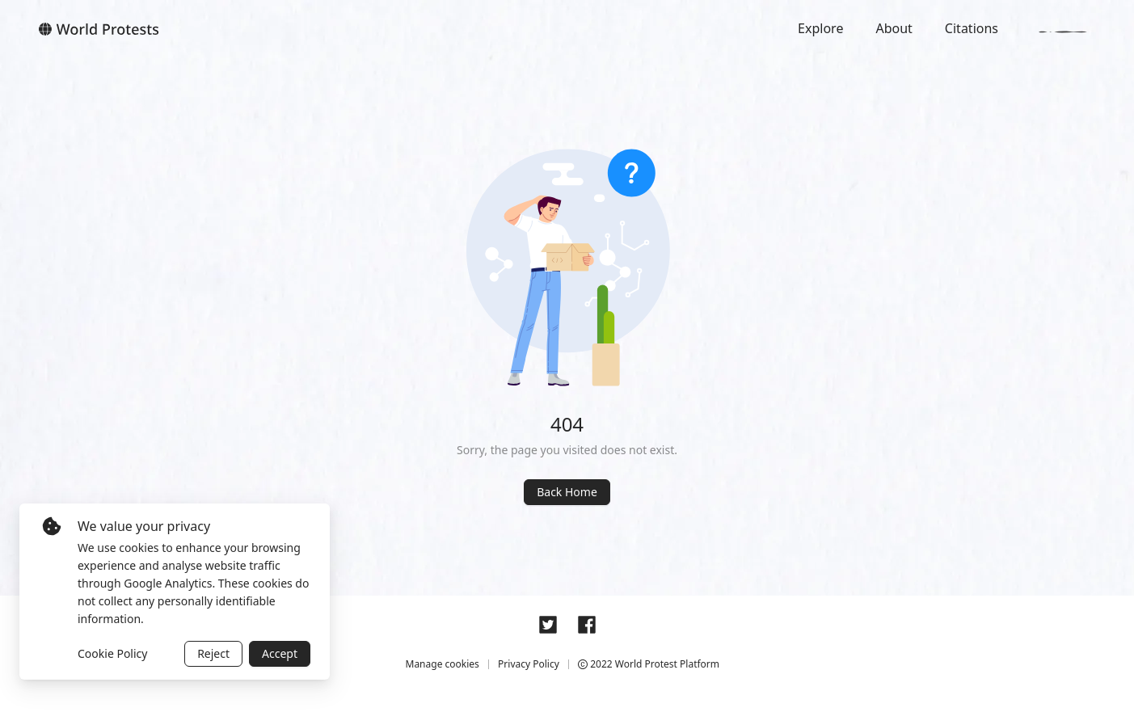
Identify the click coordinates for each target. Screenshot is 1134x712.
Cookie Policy (112, 653)
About (893, 28)
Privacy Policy (528, 664)
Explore (820, 28)
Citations (971, 28)
